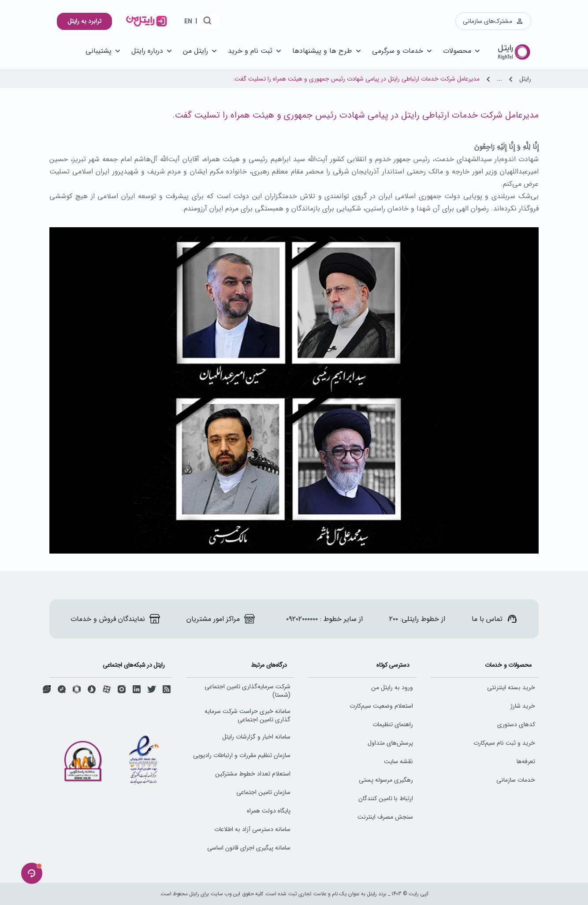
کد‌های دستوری (516, 724)
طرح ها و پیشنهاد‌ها (327, 50)
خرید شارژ (522, 706)
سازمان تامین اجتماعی (263, 792)
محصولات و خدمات (508, 665)
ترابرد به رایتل (84, 21)
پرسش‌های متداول (390, 743)
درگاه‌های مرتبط (269, 665)
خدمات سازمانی (515, 780)
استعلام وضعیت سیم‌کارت (381, 706)
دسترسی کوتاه (392, 665)
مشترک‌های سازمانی (493, 21)
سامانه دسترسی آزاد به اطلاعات (252, 829)
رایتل (525, 79)
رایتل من (201, 50)
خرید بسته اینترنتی (511, 687)
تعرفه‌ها (526, 761)
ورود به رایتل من (392, 687)
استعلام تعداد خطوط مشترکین (252, 774)
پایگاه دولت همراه (268, 811)
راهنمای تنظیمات (392, 724)
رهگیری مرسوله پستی (386, 780)
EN (188, 21)
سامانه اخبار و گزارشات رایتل (256, 737)
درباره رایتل (152, 50)
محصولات (462, 50)
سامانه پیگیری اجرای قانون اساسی (248, 848)
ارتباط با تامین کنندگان (385, 798)
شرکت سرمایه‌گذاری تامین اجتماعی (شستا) (247, 691)
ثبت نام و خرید (255, 50)
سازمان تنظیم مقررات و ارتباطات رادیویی (241, 755)
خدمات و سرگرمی (403, 50)
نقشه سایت (398, 761)
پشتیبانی (104, 50)
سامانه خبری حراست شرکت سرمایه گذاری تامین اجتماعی (247, 715)
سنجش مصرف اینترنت (385, 817)
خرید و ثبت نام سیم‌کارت (504, 743)
